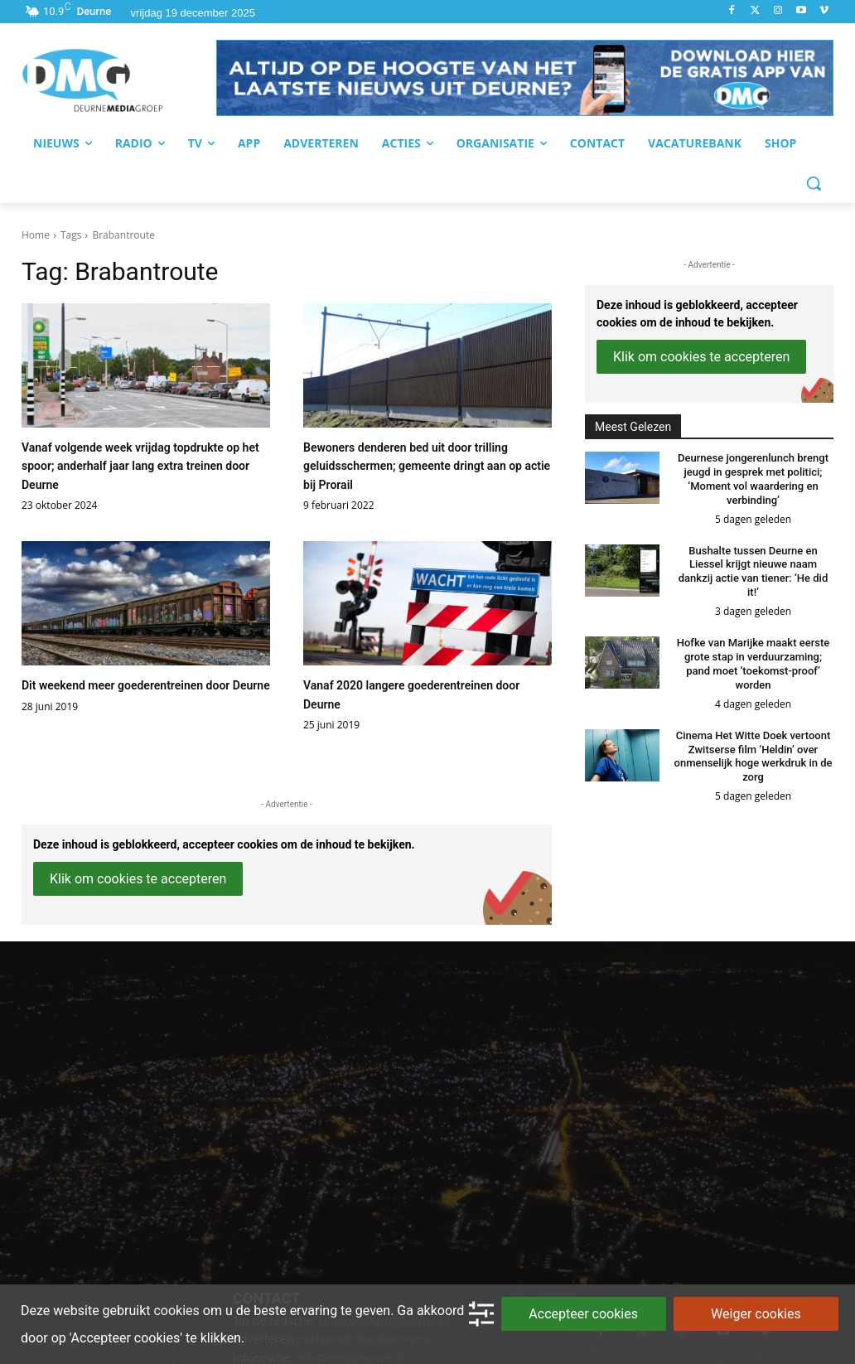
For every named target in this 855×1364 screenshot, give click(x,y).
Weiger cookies (756, 1314)
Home (36, 235)
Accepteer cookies (583, 1314)
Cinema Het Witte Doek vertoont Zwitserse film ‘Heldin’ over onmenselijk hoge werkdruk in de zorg (753, 756)
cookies (176, 1310)
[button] (525, 78)
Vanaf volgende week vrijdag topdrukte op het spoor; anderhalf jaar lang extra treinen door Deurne (140, 466)
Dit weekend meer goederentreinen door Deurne (146, 685)
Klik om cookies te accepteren (138, 879)
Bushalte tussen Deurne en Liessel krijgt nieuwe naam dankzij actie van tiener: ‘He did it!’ (753, 571)
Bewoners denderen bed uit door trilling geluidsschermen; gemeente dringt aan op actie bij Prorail (426, 466)
